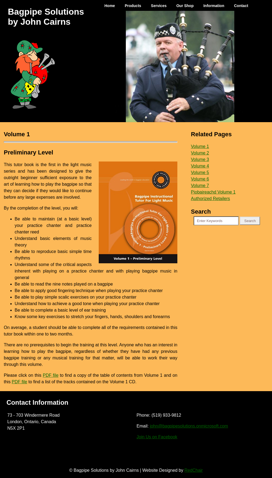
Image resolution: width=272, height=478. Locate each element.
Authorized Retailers (210, 198)
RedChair (193, 470)
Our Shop (185, 6)
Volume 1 (200, 146)
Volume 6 (200, 179)
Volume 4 (200, 166)
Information (213, 6)
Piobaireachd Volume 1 (213, 192)
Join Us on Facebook (157, 437)
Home (109, 6)
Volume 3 (200, 159)
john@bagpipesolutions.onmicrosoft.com (189, 426)
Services (159, 6)
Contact (241, 6)
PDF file (51, 375)
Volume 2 (200, 153)
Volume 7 (200, 185)
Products (133, 6)
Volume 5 (200, 172)
